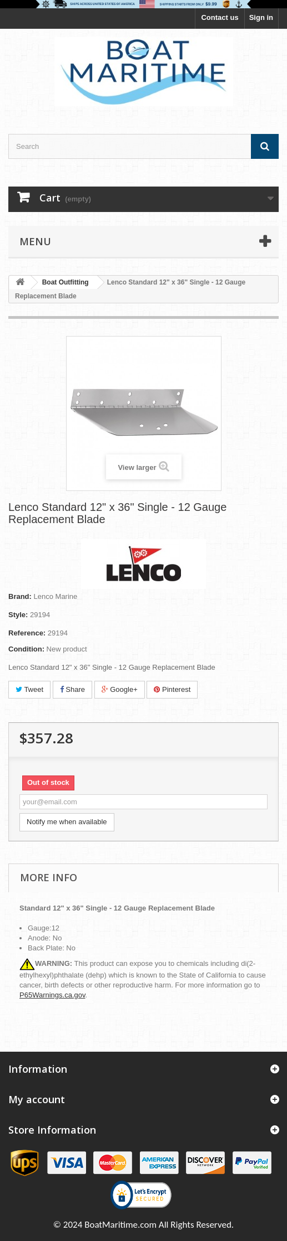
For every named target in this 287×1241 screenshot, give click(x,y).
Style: (18, 615)
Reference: (27, 633)
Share (72, 689)
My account (36, 1099)
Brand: (20, 596)
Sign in (261, 17)
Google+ (120, 689)
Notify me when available (67, 822)
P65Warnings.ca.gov (52, 995)
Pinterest (172, 689)
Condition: (26, 649)
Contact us (219, 17)
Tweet (29, 689)
